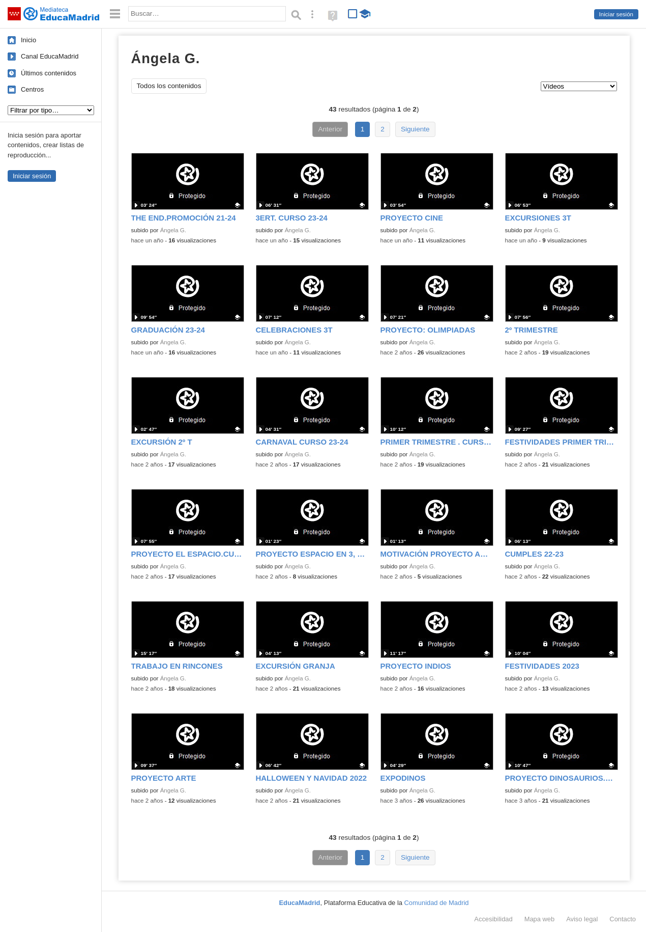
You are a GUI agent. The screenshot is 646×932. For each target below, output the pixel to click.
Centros (32, 89)
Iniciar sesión (616, 14)
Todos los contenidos (169, 86)
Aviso (582, 919)
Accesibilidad (493, 919)
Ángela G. (173, 230)
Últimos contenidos (48, 73)
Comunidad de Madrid (436, 903)
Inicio (28, 40)
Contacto (622, 919)
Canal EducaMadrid (49, 56)
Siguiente (415, 129)
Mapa (539, 919)
